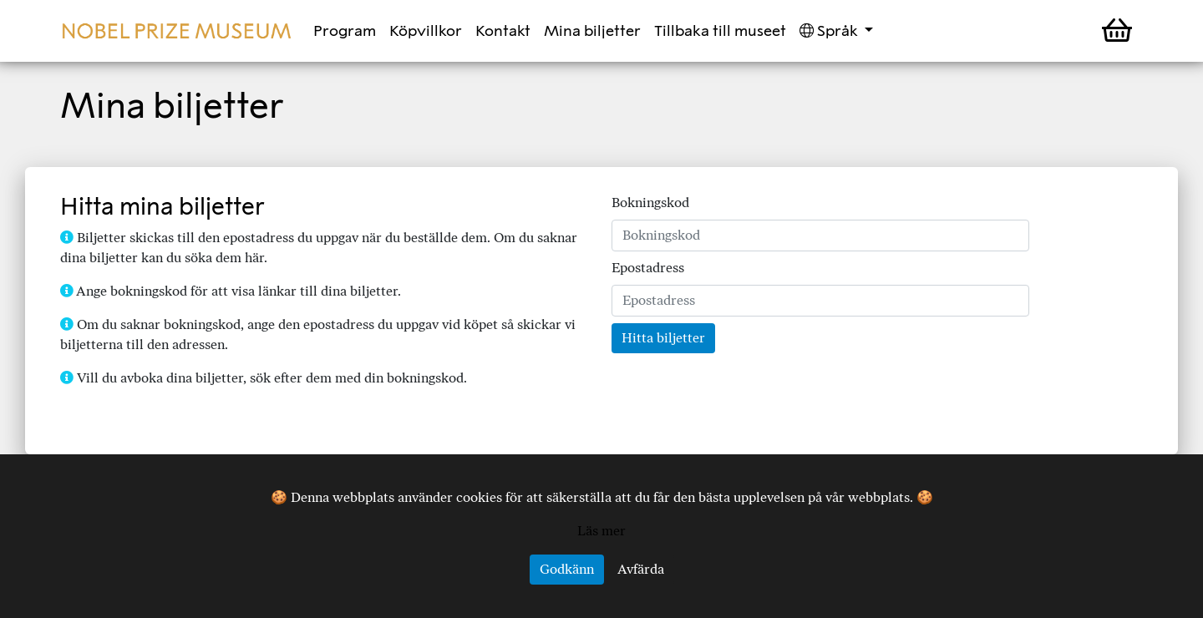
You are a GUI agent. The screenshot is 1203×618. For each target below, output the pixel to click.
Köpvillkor (425, 31)
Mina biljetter (592, 31)
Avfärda (640, 569)
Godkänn (567, 569)
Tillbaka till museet (720, 31)
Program (344, 31)
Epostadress (648, 268)
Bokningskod (650, 202)
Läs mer (601, 531)
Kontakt (502, 31)
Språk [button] (830, 31)
